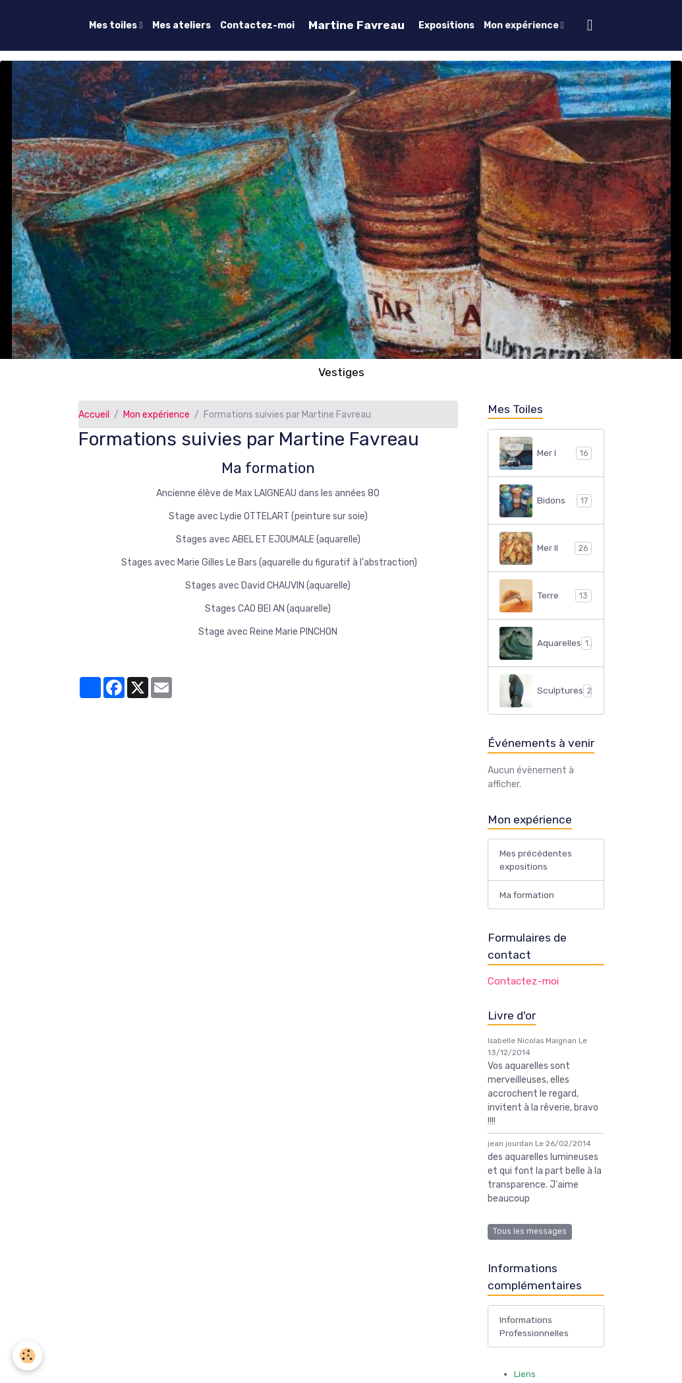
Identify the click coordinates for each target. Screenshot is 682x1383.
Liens (525, 1376)
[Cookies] (28, 1355)
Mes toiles (114, 25)
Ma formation (528, 895)
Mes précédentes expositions (536, 860)
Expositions (446, 25)
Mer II (545, 548)
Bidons (545, 500)
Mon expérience (522, 25)
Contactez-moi (257, 25)
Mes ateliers (181, 25)
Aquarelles (546, 643)
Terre (545, 595)
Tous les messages (530, 1232)
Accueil (93, 414)
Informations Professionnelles (534, 1328)
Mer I (545, 453)
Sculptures (548, 690)
